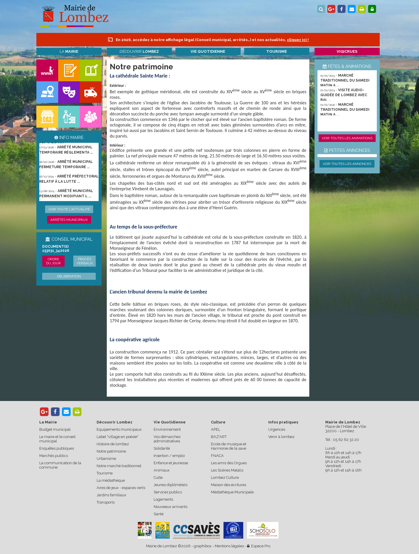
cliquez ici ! (298, 40)
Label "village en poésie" (117, 437)
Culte (158, 477)
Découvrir (139, 51)
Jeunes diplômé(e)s (170, 485)
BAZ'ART (219, 437)
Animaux (162, 470)
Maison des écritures (228, 485)
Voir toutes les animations (347, 138)
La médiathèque (111, 480)
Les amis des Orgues (229, 463)
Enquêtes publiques (56, 448)
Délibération (69, 276)
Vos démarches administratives (167, 439)
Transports (106, 502)
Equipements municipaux (119, 429)
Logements (163, 499)
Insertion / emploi (169, 455)
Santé (159, 514)
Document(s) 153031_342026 (55, 249)
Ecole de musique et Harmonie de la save (228, 446)
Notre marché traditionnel (119, 466)
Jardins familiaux (111, 495)
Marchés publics (53, 455)
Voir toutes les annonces (347, 164)
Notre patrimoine (111, 451)
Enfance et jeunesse (171, 463)
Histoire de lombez (113, 444)
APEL (215, 429)
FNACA (217, 455)
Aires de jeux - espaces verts (121, 488)
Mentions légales (229, 546)
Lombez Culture (225, 477)
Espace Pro (258, 546)
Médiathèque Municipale (232, 492)
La (69, 51)
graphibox (203, 546)
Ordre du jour (53, 261)
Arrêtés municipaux (69, 220)
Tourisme (105, 473)
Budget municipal (55, 429)
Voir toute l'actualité (69, 209)
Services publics (168, 492)
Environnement (167, 429)
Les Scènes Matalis (227, 470)
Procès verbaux (85, 261)
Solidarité (162, 448)
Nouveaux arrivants (170, 506)
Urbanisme (106, 458)
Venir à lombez (281, 437)
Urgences (276, 429)
